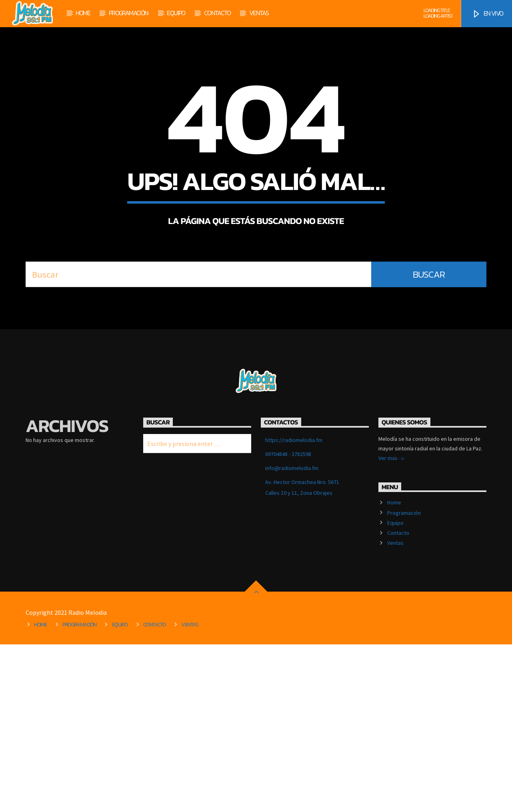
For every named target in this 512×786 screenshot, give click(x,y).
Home (83, 13)
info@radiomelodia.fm (291, 609)
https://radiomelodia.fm (293, 581)
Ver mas (391, 600)
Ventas (258, 13)
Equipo (176, 13)
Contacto (217, 13)
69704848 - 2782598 (288, 595)
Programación (128, 13)
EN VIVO (487, 13)
